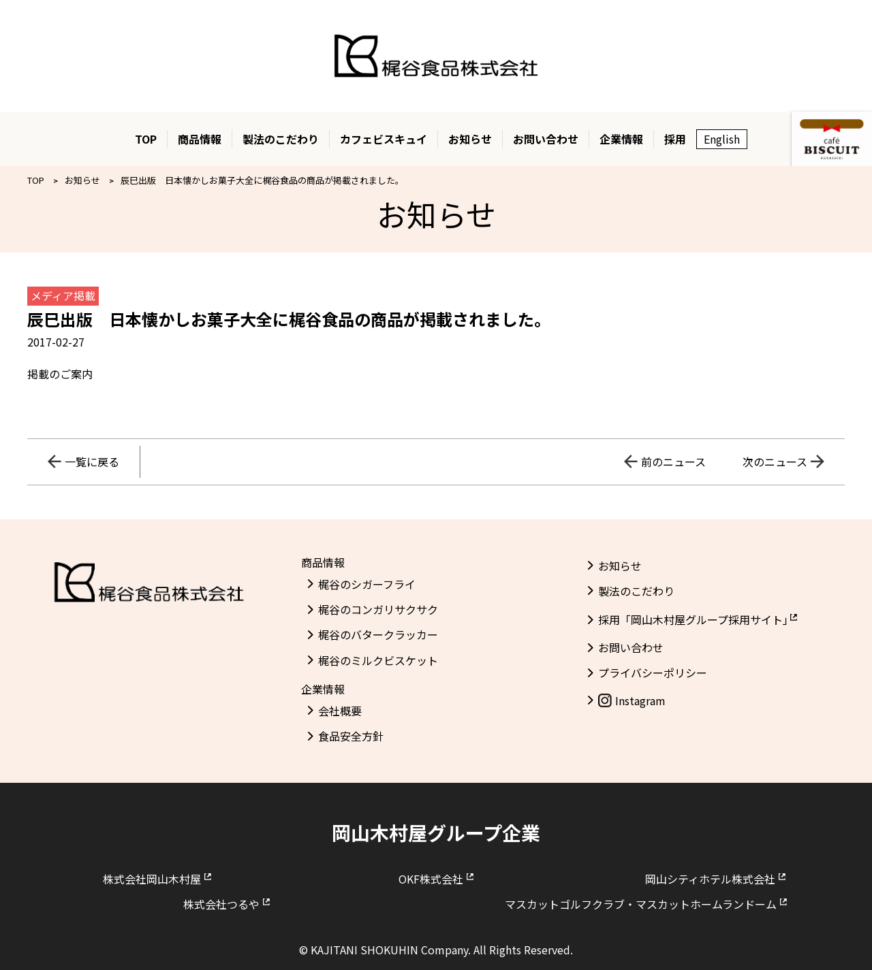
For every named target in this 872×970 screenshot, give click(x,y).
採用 (675, 139)
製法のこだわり (281, 139)
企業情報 (621, 139)
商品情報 (199, 139)
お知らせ (470, 139)
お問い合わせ (545, 139)
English (722, 139)
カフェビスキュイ (383, 139)
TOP (146, 139)
